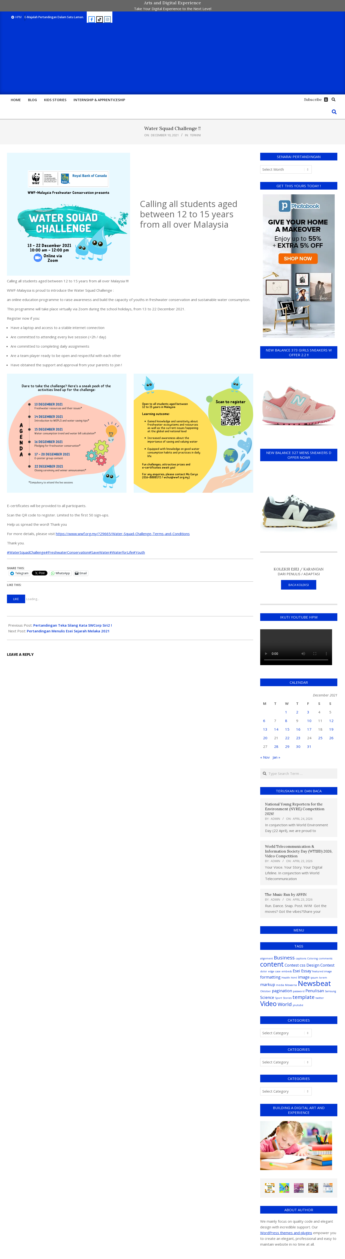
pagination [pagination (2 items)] (282, 990)
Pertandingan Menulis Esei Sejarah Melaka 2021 (68, 631)
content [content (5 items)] (272, 964)
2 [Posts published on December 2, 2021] (297, 712)
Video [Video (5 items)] (268, 1003)
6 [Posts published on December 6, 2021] (264, 720)
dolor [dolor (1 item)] (263, 971)
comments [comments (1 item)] (325, 958)
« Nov (265, 757)
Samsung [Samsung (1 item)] (330, 991)
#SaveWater (99, 552)
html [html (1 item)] (294, 977)
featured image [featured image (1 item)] (322, 971)
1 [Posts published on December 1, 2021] (286, 712)
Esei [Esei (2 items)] (296, 971)
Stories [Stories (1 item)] (287, 998)
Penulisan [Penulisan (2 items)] (314, 990)
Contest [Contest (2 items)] (292, 965)
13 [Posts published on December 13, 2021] (265, 729)
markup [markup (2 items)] (267, 984)
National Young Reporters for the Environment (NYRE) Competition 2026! (294, 809)
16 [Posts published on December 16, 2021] (298, 729)
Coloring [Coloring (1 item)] (312, 958)
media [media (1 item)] (280, 985)
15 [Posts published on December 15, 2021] (287, 729)
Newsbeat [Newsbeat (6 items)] (314, 983)
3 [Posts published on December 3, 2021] (308, 712)
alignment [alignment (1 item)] (266, 958)
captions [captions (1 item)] (301, 958)
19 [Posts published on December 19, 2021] (331, 729)
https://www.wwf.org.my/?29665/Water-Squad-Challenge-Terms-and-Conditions (123, 533)
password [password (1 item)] (299, 991)
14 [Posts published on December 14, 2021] (276, 729)
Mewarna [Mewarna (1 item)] (291, 985)
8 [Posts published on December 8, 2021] (286, 720)
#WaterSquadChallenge (26, 552)
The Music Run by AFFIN (286, 894)
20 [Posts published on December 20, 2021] (265, 737)
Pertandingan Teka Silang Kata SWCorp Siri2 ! (72, 625)
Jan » (276, 757)
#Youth (139, 552)
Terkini (195, 135)
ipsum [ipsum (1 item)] (314, 977)
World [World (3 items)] (285, 1004)
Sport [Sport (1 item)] (278, 998)
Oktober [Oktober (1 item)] (265, 991)
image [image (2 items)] (304, 977)
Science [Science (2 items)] (267, 997)
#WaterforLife (121, 552)
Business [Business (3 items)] (284, 957)
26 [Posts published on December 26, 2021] (331, 737)
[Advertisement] (172, 58)
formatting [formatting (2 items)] (270, 977)
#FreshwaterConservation (67, 552)
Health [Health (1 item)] (286, 977)
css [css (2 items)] (302, 965)
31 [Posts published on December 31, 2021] (309, 746)
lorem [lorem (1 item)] (323, 977)
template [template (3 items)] (304, 997)
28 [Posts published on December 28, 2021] (276, 746)
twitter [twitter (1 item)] (320, 998)
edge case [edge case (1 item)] (274, 971)
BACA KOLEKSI (298, 585)
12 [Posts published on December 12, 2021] (331, 720)
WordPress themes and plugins (286, 1232)
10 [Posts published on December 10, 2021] (309, 720)
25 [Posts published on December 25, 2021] (320, 737)
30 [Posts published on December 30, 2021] (298, 746)
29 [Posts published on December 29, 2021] (287, 746)
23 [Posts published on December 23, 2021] (298, 737)
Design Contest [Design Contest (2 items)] (320, 965)
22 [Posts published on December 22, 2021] (287, 737)
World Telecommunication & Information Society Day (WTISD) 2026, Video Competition (298, 851)
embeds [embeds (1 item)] (287, 971)
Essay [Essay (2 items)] (306, 971)
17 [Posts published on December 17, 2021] (309, 729)
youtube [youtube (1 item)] (298, 1005)
